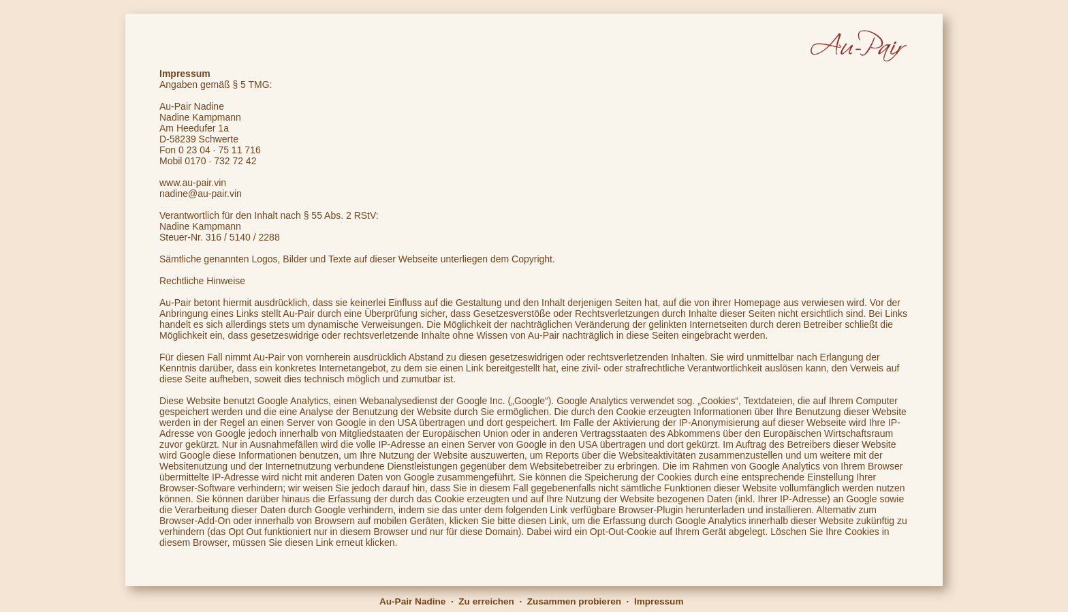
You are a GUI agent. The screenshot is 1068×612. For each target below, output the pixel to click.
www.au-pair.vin (192, 182)
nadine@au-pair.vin (200, 193)
